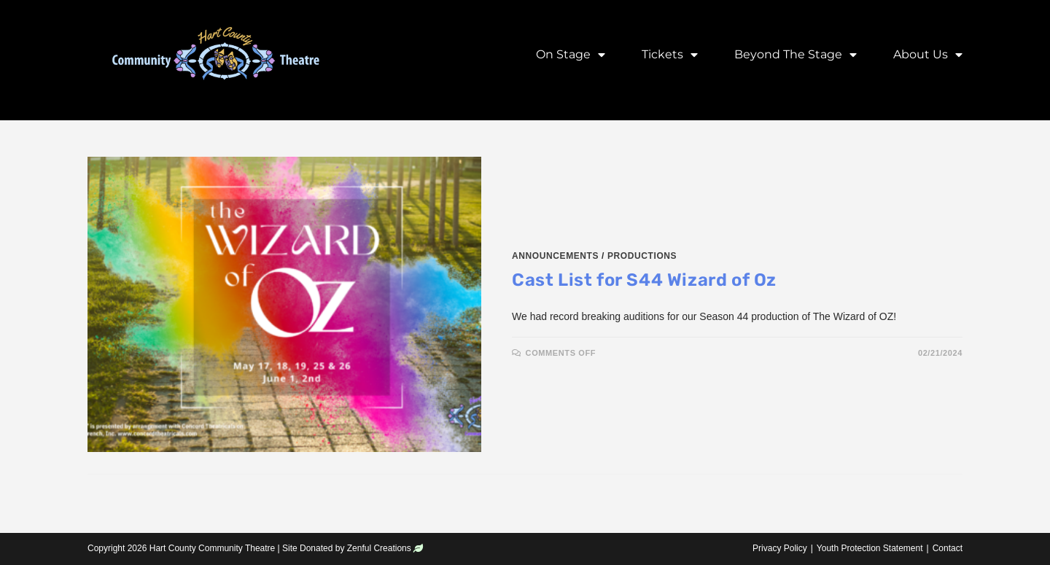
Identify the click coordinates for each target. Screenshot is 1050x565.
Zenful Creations (379, 548)
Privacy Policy (779, 548)
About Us (927, 55)
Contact (947, 548)
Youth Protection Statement (870, 548)
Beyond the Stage (795, 55)
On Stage (570, 55)
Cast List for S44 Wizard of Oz (644, 280)
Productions (642, 256)
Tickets (670, 55)
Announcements (555, 256)
